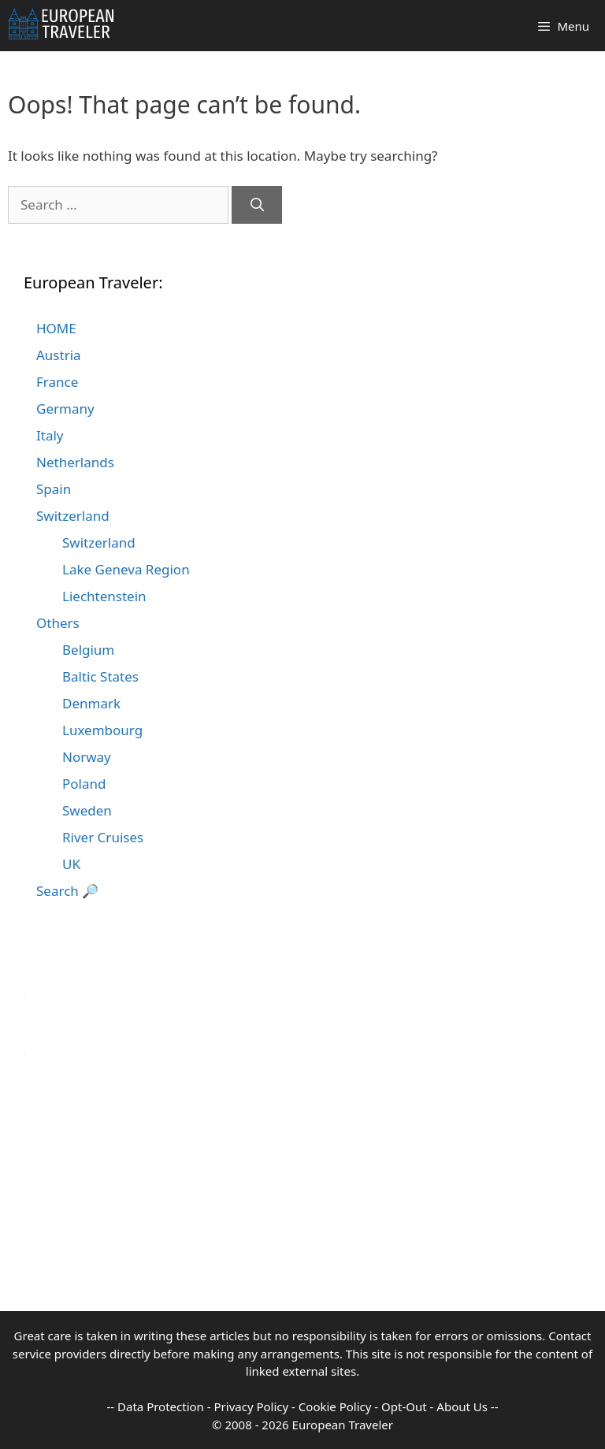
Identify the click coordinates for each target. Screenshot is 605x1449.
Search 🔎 (67, 891)
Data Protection (160, 1406)
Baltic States (100, 676)
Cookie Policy (335, 1406)
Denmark (91, 703)
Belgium (88, 650)
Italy (50, 435)
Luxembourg (102, 730)
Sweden (87, 810)
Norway (86, 757)
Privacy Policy (251, 1406)
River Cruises (102, 837)
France (57, 382)
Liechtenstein (104, 596)
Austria (58, 355)
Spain (53, 489)
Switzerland (72, 516)
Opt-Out (404, 1406)
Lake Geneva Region (126, 569)
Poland (84, 784)
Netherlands (75, 462)
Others (58, 623)
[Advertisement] (302, 1200)
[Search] (257, 205)
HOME (56, 328)
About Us (462, 1406)
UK (71, 864)
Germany (65, 408)
